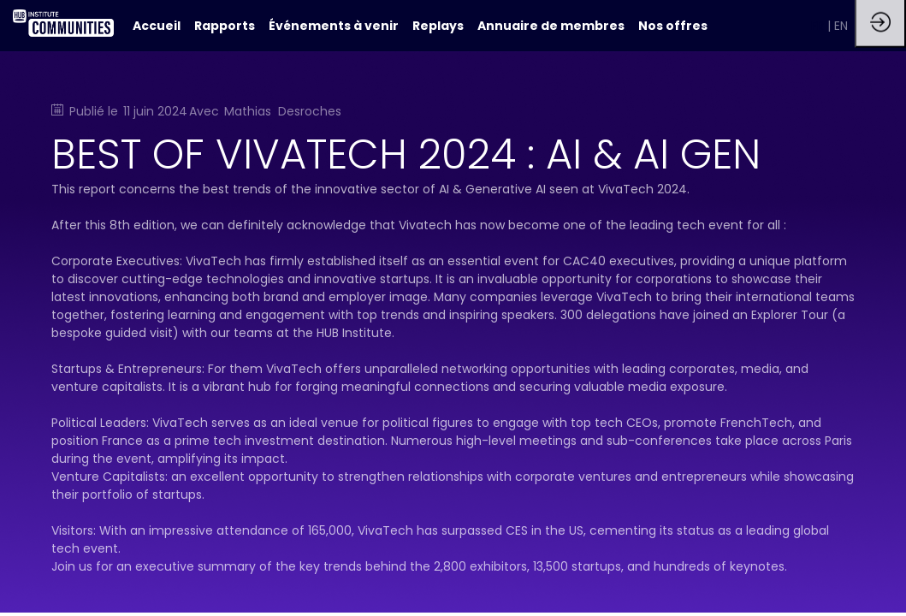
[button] (819, 25)
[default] (157, 25)
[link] (224, 25)
